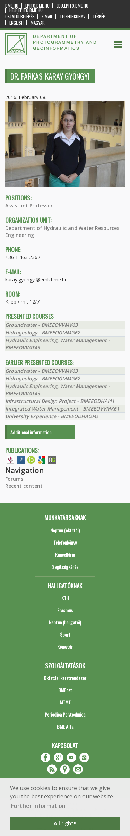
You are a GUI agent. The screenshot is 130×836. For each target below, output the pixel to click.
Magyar (38, 22)
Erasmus (65, 610)
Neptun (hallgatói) (65, 622)
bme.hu (11, 5)
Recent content (24, 485)
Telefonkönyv (73, 16)
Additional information (30, 432)
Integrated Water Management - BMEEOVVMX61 (62, 408)
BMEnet (65, 690)
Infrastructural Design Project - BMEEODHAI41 (59, 401)
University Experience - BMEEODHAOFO (51, 416)
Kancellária (65, 554)
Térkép (99, 16)
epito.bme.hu (37, 5)
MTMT (65, 702)
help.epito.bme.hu (26, 10)
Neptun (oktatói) (65, 530)
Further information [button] (38, 806)
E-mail (47, 16)
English (16, 22)
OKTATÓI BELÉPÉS (20, 16)
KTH (65, 598)
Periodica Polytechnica (65, 714)
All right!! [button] (65, 823)
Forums (14, 478)
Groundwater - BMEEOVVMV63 (41, 325)
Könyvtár (65, 646)
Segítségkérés (65, 566)
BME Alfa (65, 726)
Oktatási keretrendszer (65, 677)
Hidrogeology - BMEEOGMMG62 (42, 332)
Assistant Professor (29, 205)
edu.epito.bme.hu (72, 5)
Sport (65, 634)
